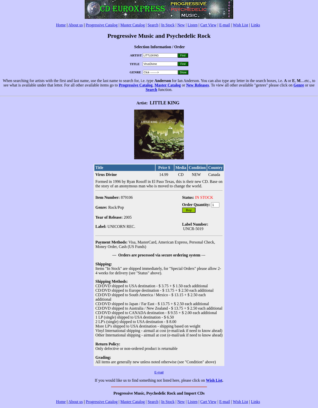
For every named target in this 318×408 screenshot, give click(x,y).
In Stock (168, 25)
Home (61, 25)
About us (75, 25)
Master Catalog (132, 25)
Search (153, 25)
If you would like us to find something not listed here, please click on (150, 380)
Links (255, 25)
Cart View (208, 25)
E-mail (224, 25)
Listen (193, 25)
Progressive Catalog (102, 25)
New (181, 25)
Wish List (240, 25)
